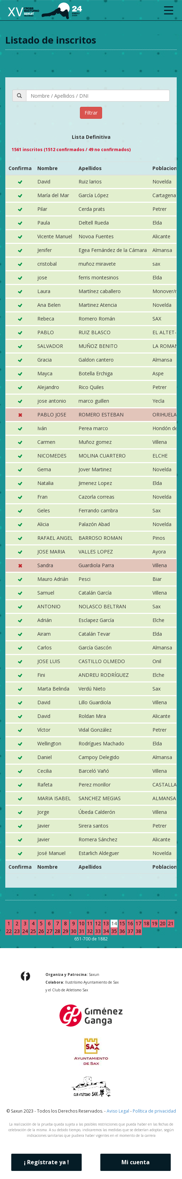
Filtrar (91, 112)
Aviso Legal (118, 1111)
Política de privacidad (154, 1111)
